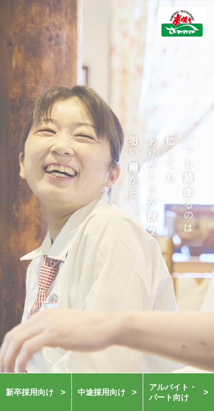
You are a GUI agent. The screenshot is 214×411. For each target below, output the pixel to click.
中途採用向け (102, 392)
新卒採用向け (30, 392)
